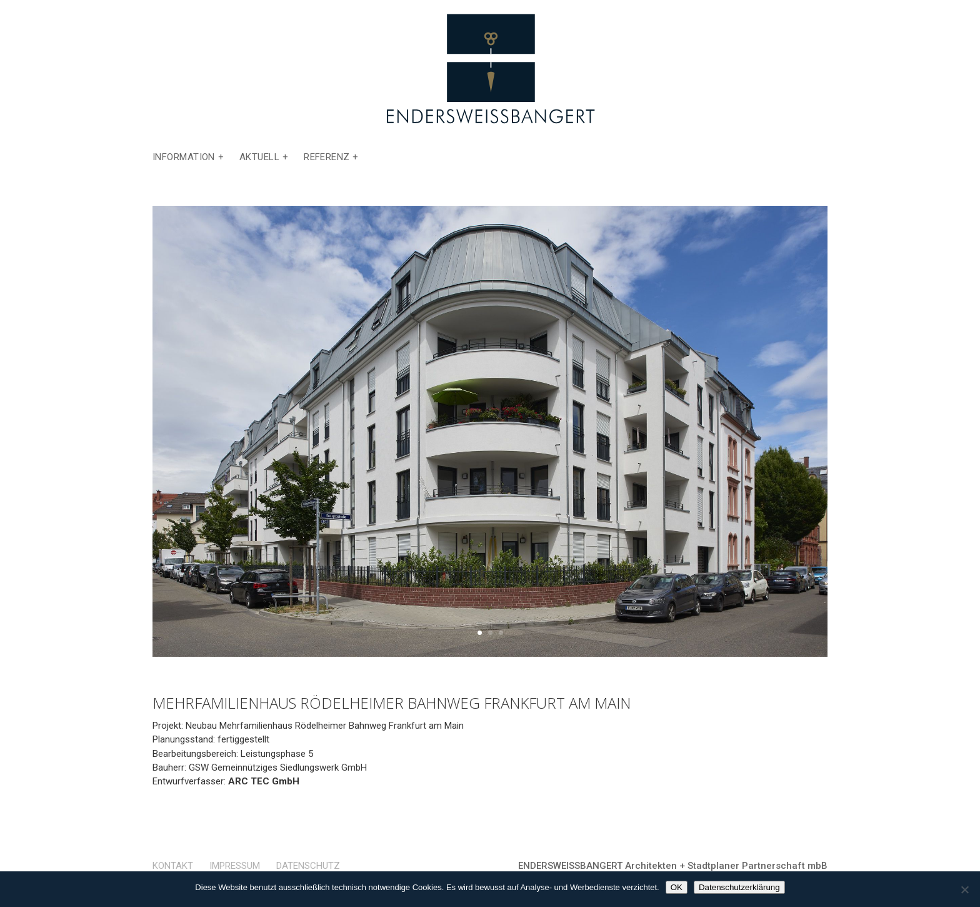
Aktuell (259, 158)
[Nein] (964, 889)
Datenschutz (308, 865)
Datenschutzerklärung (739, 887)
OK (676, 887)
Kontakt (172, 865)
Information (183, 158)
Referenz (327, 158)
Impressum (234, 865)
